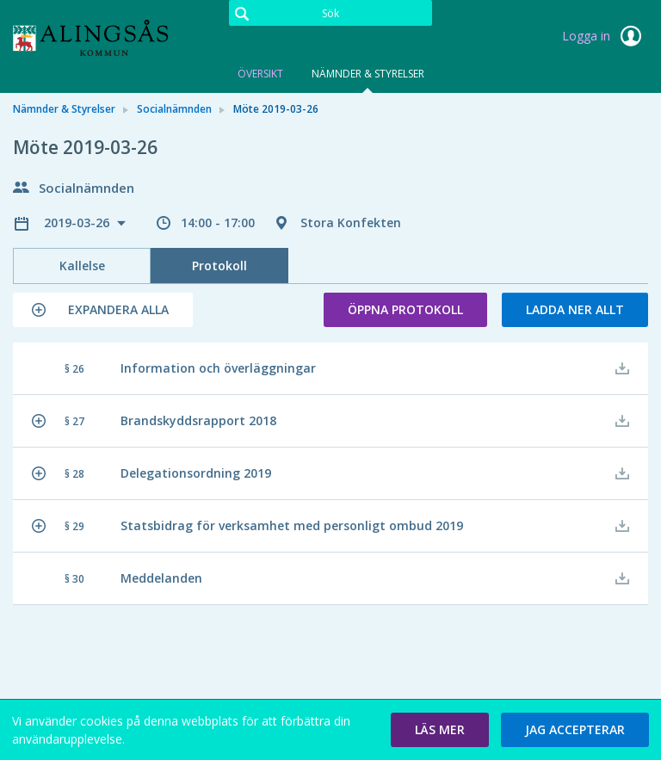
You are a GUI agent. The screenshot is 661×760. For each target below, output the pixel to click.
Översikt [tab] (260, 73)
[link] (99, 38)
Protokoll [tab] (219, 265)
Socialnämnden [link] (174, 109)
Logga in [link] (605, 36)
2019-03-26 (78, 222)
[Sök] (330, 13)
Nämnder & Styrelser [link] (64, 109)
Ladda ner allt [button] (575, 309)
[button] (103, 310)
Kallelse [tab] (82, 265)
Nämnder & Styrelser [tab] (368, 73)
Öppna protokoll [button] (405, 309)
